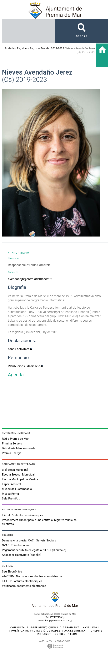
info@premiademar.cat (57, 620)
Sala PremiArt (11, 498)
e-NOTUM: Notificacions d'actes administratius (32, 576)
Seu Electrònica (12, 571)
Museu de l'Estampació (17, 489)
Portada (10, 48)
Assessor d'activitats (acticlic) (21, 555)
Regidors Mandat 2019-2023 (47, 48)
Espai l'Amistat (11, 484)
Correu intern (66, 634)
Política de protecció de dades (36, 630)
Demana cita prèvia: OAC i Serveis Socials (29, 540)
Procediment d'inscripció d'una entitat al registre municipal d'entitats (39, 522)
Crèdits (96, 630)
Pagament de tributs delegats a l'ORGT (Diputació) (34, 550)
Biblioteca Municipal (15, 469)
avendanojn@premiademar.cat (28, 279)
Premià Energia (11, 453)
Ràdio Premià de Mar (15, 438)
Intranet (44, 634)
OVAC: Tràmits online (15, 545)
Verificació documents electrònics (24, 586)
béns (11, 349)
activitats (23, 349)
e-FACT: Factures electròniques (22, 581)
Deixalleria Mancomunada (18, 448)
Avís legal (91, 627)
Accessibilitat (75, 630)
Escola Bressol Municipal (18, 474)
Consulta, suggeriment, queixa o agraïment (44, 627)
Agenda (16, 374)
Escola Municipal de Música (20, 479)
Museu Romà (10, 493)
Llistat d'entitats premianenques (22, 515)
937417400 (56, 617)
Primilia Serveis (12, 443)
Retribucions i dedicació (24, 366)
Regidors (22, 48)
